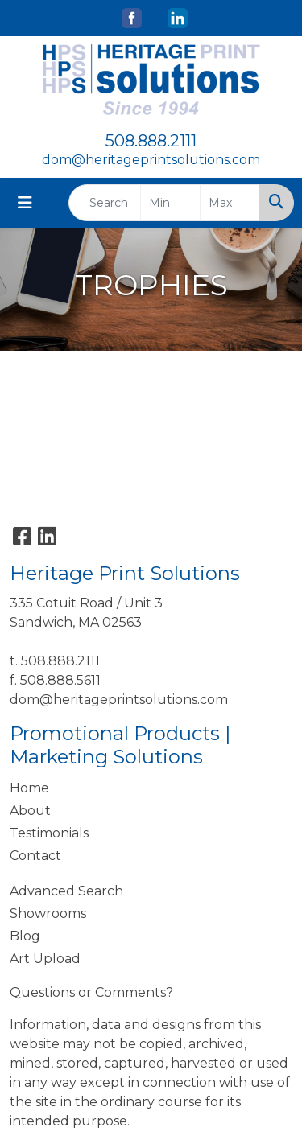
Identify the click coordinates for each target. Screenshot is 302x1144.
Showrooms (48, 913)
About (30, 810)
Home (29, 788)
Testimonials (49, 833)
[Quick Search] (104, 202)
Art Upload (45, 958)
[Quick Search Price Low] (170, 202)
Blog (25, 936)
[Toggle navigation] (25, 202)
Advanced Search (66, 891)
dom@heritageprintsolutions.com (151, 159)
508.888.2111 (151, 140)
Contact (35, 855)
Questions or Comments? (91, 992)
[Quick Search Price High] (230, 202)
